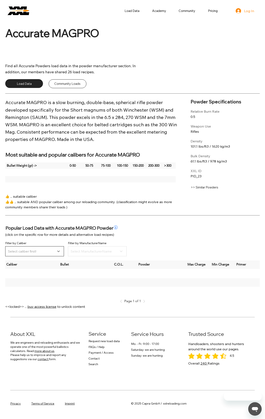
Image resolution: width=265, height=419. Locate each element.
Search (93, 364)
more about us (44, 351)
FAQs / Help (96, 347)
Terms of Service (42, 403)
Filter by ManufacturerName (87, 243)
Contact (94, 358)
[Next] (143, 301)
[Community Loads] (67, 83)
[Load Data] (24, 83)
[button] (132, 10)
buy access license (41, 306)
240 (204, 363)
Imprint (70, 403)
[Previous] (122, 301)
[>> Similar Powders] (215, 187)
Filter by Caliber (15, 243)
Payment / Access (101, 353)
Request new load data (104, 341)
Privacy (15, 403)
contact (43, 359)
